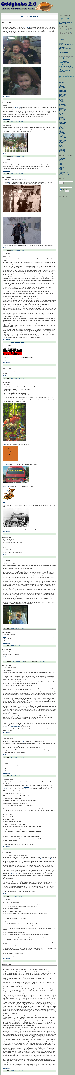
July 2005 (61, 142)
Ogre (5, 360)
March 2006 (61, 132)
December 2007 (62, 105)
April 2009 (61, 85)
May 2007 (61, 114)
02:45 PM (12, 342)
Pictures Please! (62, 51)
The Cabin (67, 57)
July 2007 (61, 112)
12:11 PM (12, 896)
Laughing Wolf (6, 486)
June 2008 (61, 98)
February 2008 (62, 103)
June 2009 (61, 82)
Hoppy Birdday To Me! (64, 52)
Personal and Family (63, 172)
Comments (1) (17, 364)
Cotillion (61, 162)
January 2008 (62, 104)
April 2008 (61, 100)
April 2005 (61, 146)
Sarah (4, 444)
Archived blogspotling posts (65, 156)
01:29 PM (12, 173)
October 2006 (62, 123)
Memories (61, 169)
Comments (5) (17, 896)
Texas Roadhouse (27, 27)
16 (64, 32)
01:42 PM (12, 156)
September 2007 (62, 109)
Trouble (23, 741)
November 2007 (62, 107)
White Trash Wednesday (64, 174)
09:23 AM (12, 757)
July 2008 (61, 96)
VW (5, 656)
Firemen (61, 163)
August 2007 (62, 110)
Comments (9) (17, 173)
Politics (60, 173)
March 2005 (61, 148)
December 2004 (62, 151)
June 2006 (61, 128)
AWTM (4, 502)
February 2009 (62, 87)
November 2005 (62, 137)
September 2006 (62, 124)
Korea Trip (61, 167)
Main (30, 16)
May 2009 (61, 83)
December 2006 (62, 121)
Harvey (4, 386)
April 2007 (61, 115)
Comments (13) (17, 156)
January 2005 (62, 150)
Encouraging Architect (41, 661)
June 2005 (61, 144)
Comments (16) (17, 1070)
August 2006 (62, 126)
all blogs (62, 190)
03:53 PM (12, 775)
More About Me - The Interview (65, 22)
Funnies (61, 165)
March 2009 (61, 86)
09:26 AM (12, 533)
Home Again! (62, 47)
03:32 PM (12, 121)
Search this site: (62, 179)
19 (70, 32)
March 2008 (61, 101)
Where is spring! (62, 49)
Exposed (61, 43)
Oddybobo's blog (63, 189)
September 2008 (62, 94)
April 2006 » (36, 16)
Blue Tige (22, 781)
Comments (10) (17, 250)
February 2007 (62, 118)
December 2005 (62, 136)
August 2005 (62, 141)
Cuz (18, 27)
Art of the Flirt (62, 39)
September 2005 (62, 140)
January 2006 (62, 135)
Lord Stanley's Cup (69, 65)
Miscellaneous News (63, 171)
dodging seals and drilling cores (12, 726)
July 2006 (61, 127)
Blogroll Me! (61, 21)
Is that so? (61, 40)
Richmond (5, 464)
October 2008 (62, 92)
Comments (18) (17, 342)
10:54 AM (12, 661)
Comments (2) (17, 757)
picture (19, 640)
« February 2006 (24, 16)
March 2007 (61, 117)
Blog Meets (61, 159)
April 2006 (61, 131)
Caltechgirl (5, 788)
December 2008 (62, 90)
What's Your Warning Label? (65, 48)
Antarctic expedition (46, 725)
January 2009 (62, 89)
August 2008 (62, 95)
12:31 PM (12, 557)
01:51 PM (12, 250)
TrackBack (22, 121)
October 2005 (62, 139)
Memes (60, 168)
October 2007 (62, 108)
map (22, 765)
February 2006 (62, 133)
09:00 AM (12, 645)
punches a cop (17, 107)
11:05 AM (12, 960)
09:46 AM (12, 364)
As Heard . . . (62, 158)
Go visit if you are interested (44, 859)
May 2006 (61, 130)
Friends (60, 164)
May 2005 (61, 145)
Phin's (4, 637)
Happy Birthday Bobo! (40, 557)
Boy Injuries (61, 160)
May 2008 (61, 99)
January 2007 (62, 119)
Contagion (26, 787)
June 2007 (61, 113)
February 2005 (62, 149)
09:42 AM (12, 378)
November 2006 (62, 122)
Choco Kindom (62, 42)
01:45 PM (12, 1070)
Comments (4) (17, 645)
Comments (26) (17, 557)
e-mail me (61, 19)
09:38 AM (12, 628)
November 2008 (62, 91)
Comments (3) (17, 121)
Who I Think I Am (63, 23)
